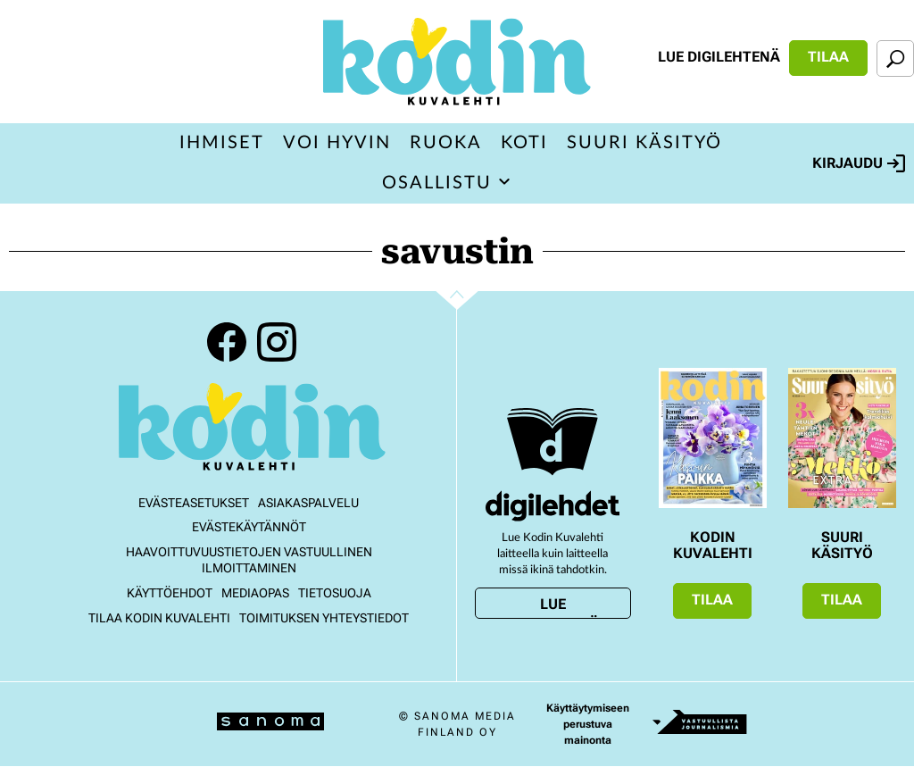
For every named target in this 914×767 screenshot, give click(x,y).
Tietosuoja (334, 593)
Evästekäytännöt (249, 527)
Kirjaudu (858, 163)
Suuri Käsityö (644, 143)
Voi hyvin (337, 143)
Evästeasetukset (193, 503)
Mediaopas (255, 593)
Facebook (226, 342)
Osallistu (437, 183)
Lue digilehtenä (719, 56)
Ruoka (446, 143)
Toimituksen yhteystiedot (324, 618)
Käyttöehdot (169, 593)
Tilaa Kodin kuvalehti (159, 618)
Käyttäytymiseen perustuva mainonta (587, 724)
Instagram (276, 342)
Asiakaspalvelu (308, 503)
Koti (524, 143)
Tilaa (828, 56)
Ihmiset (221, 143)
